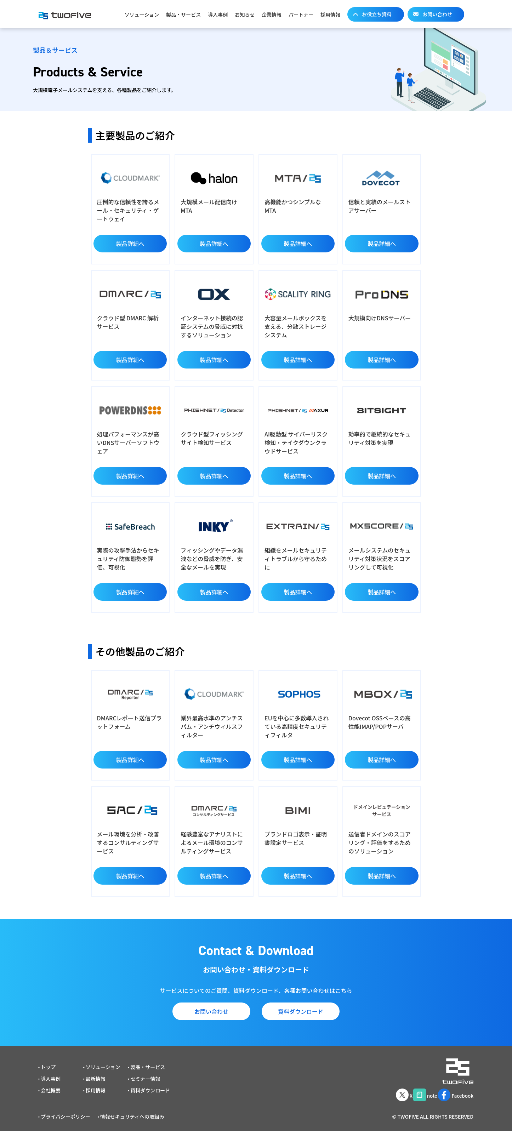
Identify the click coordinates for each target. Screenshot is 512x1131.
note (416, 1089)
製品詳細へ (130, 243)
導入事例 (218, 14)
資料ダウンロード (300, 1011)
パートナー (301, 14)
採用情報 (330, 14)
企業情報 (271, 14)
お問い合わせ (437, 14)
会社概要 (51, 1086)
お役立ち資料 (377, 14)
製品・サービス (183, 14)
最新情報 (96, 1074)
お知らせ (245, 14)
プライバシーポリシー (65, 1112)
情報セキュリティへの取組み (132, 1112)
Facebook (453, 1089)
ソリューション (142, 14)
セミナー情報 (145, 1074)
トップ (48, 1062)
